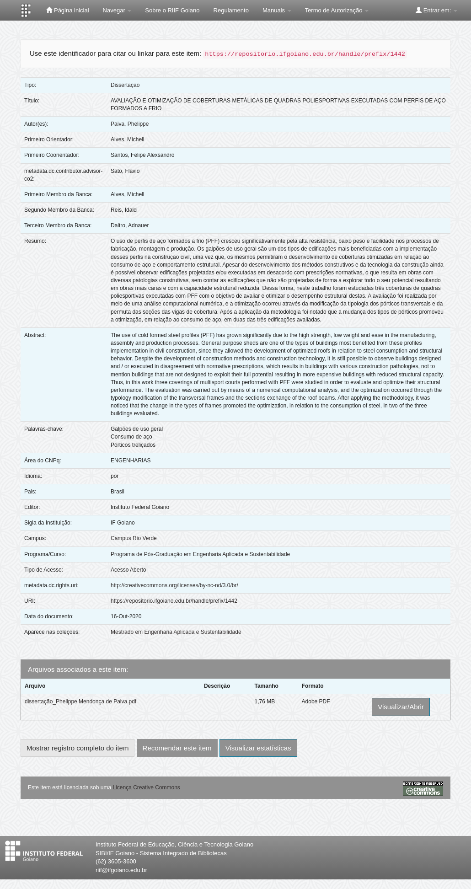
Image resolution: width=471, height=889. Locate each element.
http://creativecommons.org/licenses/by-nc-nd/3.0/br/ (174, 585)
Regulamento (231, 10)
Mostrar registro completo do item (77, 748)
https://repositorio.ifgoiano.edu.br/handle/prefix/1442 (174, 601)
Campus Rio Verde (134, 538)
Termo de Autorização (337, 10)
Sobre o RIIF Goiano (172, 10)
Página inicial (67, 10)
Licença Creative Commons (146, 787)
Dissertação (125, 85)
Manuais (276, 10)
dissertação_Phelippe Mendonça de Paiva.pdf (80, 701)
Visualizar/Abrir (401, 707)
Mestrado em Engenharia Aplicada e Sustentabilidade (176, 632)
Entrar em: (436, 10)
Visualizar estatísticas (258, 748)
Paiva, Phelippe (130, 124)
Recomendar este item (177, 748)
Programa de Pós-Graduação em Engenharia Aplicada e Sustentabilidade (200, 554)
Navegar (117, 10)
